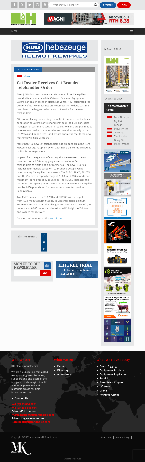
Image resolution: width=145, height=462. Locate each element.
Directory (62, 370)
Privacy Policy (122, 437)
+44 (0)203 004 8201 (24, 404)
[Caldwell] (117, 317)
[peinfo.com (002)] (117, 218)
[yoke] (117, 341)
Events (61, 366)
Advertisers (64, 374)
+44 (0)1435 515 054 (24, 407)
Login (124, 5)
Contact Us (21, 398)
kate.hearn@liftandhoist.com (31, 422)
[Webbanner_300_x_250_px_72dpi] (117, 265)
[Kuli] (54, 50)
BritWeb (77, 458)
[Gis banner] (117, 194)
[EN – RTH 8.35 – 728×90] (89, 19)
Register (108, 5)
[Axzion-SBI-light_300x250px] (117, 171)
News (27, 76)
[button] (70, 31)
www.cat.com (55, 218)
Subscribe (106, 437)
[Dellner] (117, 293)
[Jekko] (117, 242)
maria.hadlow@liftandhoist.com (33, 415)
